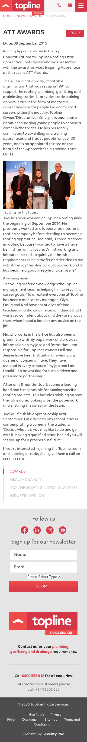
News (21, 16)
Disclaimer (30, 719)
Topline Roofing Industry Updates (44, 488)
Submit (43, 586)
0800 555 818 (33, 676)
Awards (35, 16)
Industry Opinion (27, 496)
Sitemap (51, 719)
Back (74, 33)
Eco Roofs (36, 714)
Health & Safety (26, 480)
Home (8, 16)
